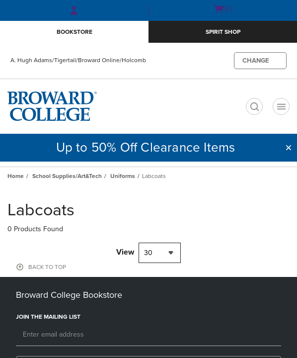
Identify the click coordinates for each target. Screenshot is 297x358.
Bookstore (74, 31)
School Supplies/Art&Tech (67, 176)
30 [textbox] (148, 253)
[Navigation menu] (281, 106)
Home (15, 176)
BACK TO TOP (47, 267)
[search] (254, 106)
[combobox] (160, 253)
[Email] (148, 335)
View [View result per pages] (125, 252)
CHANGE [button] (255, 61)
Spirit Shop (223, 31)
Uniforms (122, 176)
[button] (289, 148)
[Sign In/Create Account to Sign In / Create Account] (74, 10)
